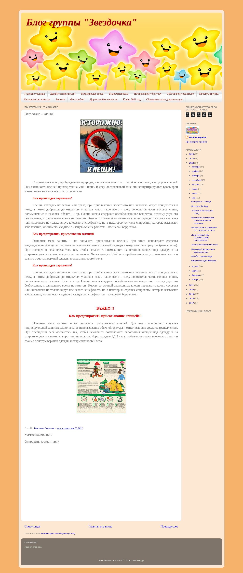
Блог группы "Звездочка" (81, 22)
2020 (191, 289)
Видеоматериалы (118, 93)
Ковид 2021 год (132, 99)
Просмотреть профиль (196, 141)
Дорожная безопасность (103, 99)
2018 (191, 298)
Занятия (60, 99)
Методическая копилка (37, 99)
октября (196, 175)
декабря (196, 166)
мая (194, 197)
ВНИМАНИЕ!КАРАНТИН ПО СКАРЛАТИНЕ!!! (204, 229)
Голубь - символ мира (201, 256)
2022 (191, 163)
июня (195, 193)
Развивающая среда (92, 93)
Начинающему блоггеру (147, 93)
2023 (191, 158)
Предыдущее (169, 526)
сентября (196, 180)
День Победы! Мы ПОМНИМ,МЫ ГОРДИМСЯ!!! (200, 237)
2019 (191, 294)
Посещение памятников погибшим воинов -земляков (202, 220)
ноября (195, 171)
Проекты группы (209, 93)
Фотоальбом (77, 99)
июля (194, 189)
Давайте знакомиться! (62, 93)
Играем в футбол (199, 206)
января (195, 279)
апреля (195, 266)
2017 (191, 303)
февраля (196, 275)
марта (195, 270)
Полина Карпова (197, 137)
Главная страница (34, 93)
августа (196, 184)
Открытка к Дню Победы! (204, 260)
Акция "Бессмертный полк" (204, 244)
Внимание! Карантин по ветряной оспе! (203, 250)
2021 (191, 285)
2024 (191, 154)
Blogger (140, 560)
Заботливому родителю (180, 93)
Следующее (32, 526)
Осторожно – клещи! (201, 201)
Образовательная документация (164, 99)
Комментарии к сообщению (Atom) (58, 533)
